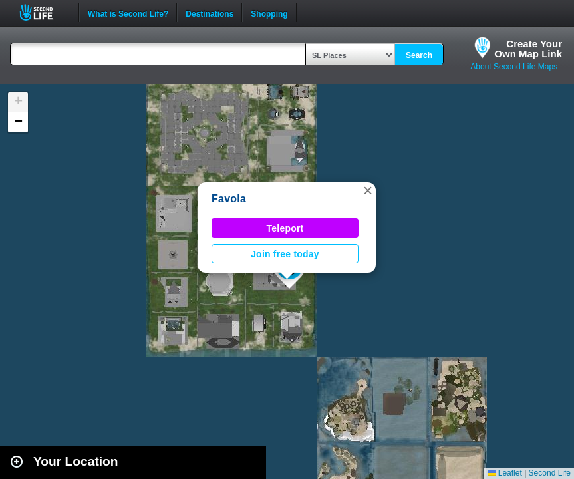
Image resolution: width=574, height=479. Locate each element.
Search (419, 55)
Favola (229, 198)
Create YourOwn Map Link (528, 48)
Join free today (285, 254)
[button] (368, 190)
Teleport (285, 228)
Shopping (269, 12)
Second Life (44, 12)
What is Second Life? (128, 12)
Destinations (209, 12)
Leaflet (504, 473)
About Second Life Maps (513, 66)
